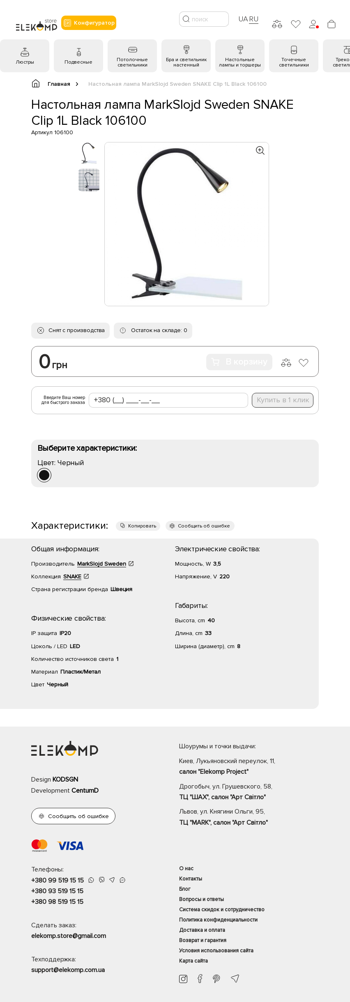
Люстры (25, 62)
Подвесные (78, 62)
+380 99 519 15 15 (57, 880)
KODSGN (65, 779)
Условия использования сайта (216, 950)
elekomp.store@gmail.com (68, 936)
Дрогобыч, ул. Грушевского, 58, (249, 792)
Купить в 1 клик (283, 399)
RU (253, 18)
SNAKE (72, 576)
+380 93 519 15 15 (57, 891)
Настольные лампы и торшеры (240, 62)
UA (243, 18)
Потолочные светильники (132, 62)
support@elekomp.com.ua (68, 970)
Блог (185, 889)
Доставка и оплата (202, 930)
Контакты (190, 879)
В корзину (239, 361)
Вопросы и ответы (201, 899)
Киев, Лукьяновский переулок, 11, (249, 767)
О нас (186, 868)
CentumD (85, 790)
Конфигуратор (89, 23)
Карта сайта (193, 961)
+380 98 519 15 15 (57, 902)
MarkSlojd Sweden (101, 563)
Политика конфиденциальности (218, 920)
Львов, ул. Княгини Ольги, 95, (249, 817)
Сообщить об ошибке (204, 526)
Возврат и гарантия (202, 940)
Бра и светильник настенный (186, 62)
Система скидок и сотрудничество (222, 909)
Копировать (142, 526)
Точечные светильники (294, 62)
